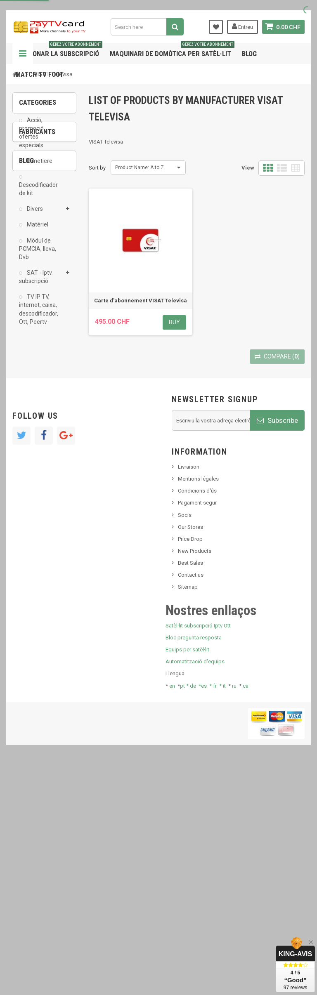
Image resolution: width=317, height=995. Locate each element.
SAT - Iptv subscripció (35, 283)
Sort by (97, 168)
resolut (32, 574)
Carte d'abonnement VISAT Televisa (140, 300)
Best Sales (190, 793)
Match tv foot (39, 74)
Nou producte (40, 517)
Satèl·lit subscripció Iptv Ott (198, 855)
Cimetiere (39, 167)
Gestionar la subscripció (58, 50)
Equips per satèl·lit (187, 879)
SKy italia (35, 529)
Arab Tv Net (38, 420)
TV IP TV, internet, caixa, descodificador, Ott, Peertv (38, 315)
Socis (185, 744)
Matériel (37, 230)
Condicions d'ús (197, 720)
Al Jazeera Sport (44, 407)
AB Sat (33, 383)
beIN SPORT (39, 432)
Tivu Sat (33, 562)
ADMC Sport (39, 395)
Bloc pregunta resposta (194, 867)
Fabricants (37, 360)
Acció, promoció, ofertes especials (32, 138)
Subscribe (277, 650)
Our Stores (190, 756)
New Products (194, 780)
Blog (249, 54)
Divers (34, 215)
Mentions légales (198, 708)
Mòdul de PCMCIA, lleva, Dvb (37, 254)
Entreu (242, 26)
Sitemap (188, 816)
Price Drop (190, 768)
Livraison (188, 696)
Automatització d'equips (195, 891)
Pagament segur (197, 732)
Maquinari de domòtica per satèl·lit (172, 50)
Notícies (34, 504)
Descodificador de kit (38, 195)
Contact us (190, 805)
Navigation (22, 53)
